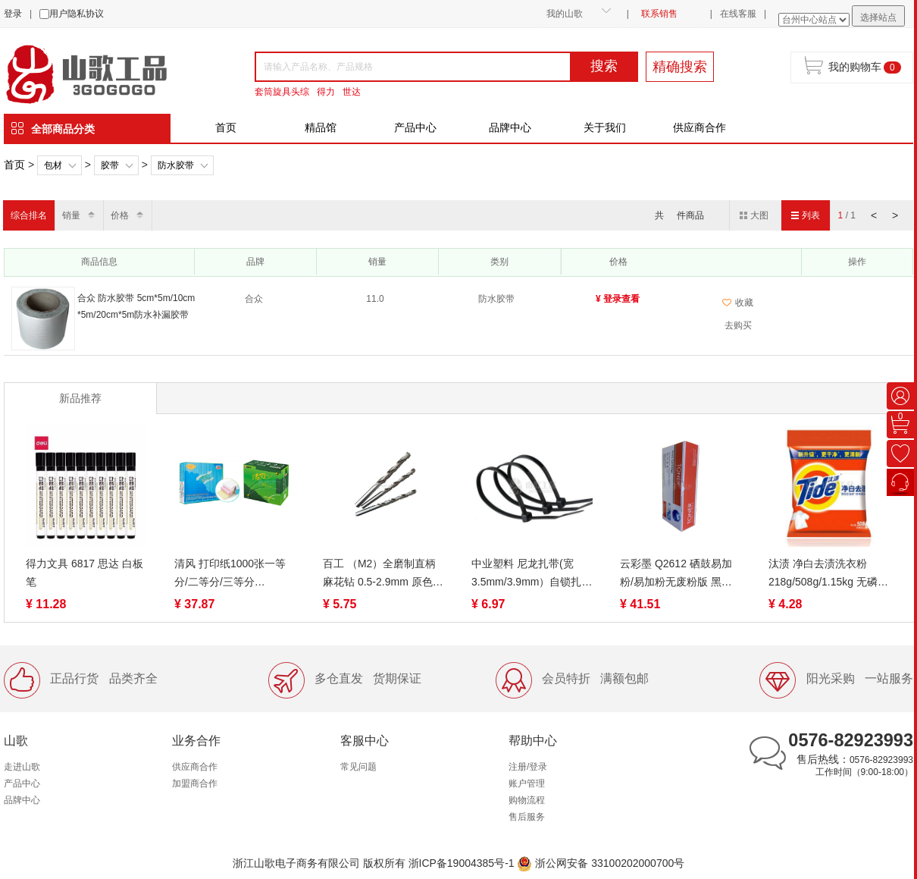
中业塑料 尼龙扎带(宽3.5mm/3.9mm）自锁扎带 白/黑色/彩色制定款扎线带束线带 (531, 574)
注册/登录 (528, 766)
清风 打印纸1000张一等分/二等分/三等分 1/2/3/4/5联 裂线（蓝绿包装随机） (233, 574)
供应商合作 (699, 127)
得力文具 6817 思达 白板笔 (84, 572)
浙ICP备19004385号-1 (461, 863)
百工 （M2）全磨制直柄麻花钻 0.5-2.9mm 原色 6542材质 (379, 574)
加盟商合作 (195, 783)
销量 (71, 215)
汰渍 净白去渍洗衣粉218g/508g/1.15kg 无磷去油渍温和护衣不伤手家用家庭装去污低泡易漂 (828, 574)
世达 (352, 91)
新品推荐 (80, 398)
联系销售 (659, 13)
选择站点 (878, 17)
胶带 (110, 165)
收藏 (737, 302)
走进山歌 (22, 766)
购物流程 (527, 800)
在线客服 (738, 13)
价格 (120, 215)
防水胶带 (176, 165)
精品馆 (320, 127)
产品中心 (415, 127)
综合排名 (29, 215)
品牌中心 (510, 127)
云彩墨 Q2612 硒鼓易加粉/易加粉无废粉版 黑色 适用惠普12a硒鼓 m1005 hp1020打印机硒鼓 (678, 574)
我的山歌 (564, 13)
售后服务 (527, 817)
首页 (225, 127)
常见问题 (358, 766)
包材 (53, 165)
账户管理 (527, 783)
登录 (13, 13)
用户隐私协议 (76, 13)
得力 (326, 91)
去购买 (738, 325)
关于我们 (605, 127)
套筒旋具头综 (282, 91)
